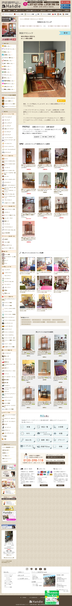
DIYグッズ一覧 (6, 412)
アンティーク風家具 (47, 14)
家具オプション (7, 444)
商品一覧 (5, 111)
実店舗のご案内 (60, 575)
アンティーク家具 (19, 14)
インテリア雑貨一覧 (7, 350)
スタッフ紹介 (35, 584)
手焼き (9, 98)
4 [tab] (47, 98)
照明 (38, 14)
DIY (5, 585)
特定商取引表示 (34, 597)
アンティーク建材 (8, 587)
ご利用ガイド (59, 10)
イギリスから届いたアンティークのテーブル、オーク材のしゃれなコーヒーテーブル (61, 215)
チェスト (8, 577)
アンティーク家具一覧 (8, 155)
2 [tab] (43, 98)
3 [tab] (45, 98)
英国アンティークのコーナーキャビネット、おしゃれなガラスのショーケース (28, 166)
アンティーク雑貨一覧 (8, 296)
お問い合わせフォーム (63, 589)
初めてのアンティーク (37, 579)
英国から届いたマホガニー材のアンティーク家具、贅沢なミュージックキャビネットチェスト (28, 239)
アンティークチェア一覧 (8, 114)
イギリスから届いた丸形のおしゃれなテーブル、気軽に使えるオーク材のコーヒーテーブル (44, 403)
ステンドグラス (8, 580)
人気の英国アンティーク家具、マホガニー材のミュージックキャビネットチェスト (45, 166)
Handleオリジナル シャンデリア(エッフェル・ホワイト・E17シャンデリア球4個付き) (61, 190)
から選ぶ (6, 46)
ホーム (4, 10)
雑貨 (55, 14)
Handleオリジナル (9, 106)
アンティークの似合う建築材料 (10, 95)
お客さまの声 (21, 575)
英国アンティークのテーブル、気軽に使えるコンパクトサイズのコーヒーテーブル (61, 166)
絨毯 (60, 14)
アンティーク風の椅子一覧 (8, 236)
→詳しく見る (65, 591)
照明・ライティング (9, 583)
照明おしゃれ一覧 (7, 266)
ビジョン (34, 574)
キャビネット (9, 579)
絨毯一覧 (5, 251)
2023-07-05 (41, 18)
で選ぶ (7, 58)
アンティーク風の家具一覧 (8, 206)
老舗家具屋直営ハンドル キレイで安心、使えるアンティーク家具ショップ (12, 5)
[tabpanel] (44, 69)
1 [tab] (41, 98)
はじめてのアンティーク (32, 10)
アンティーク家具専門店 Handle (39, 572)
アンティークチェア (8, 14)
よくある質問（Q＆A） (23, 578)
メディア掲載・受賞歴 (37, 585)
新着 (9, 10)
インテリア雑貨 (8, 584)
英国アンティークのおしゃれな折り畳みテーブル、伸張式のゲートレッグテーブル (28, 190)
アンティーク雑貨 (30, 14)
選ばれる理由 (35, 577)
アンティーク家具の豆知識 (7, 561)
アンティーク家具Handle (24, 18)
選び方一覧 (6, 43)
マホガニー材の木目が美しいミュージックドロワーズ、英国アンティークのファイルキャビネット (44, 352)
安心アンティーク (18, 10)
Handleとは (34, 576)
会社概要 (50, 10)
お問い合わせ (67, 10)
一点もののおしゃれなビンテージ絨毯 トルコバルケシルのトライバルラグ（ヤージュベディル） (60, 378)
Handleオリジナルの (9, 103)
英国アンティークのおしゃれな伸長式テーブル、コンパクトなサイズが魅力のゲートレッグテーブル (28, 378)
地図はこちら (8, 554)
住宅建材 (66, 14)
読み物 (43, 10)
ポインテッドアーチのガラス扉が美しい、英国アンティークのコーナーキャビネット (28, 352)
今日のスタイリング (34, 18)
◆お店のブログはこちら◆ (9, 557)
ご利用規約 (24, 597)
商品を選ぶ (6, 572)
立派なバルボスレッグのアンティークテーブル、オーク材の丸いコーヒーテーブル (60, 352)
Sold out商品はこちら (6, 562)
